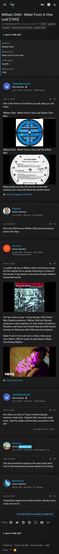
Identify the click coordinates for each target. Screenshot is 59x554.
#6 (54, 496)
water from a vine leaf (22, 27)
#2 (54, 224)
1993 (43, 24)
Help (47, 545)
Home (5, 550)
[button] (5, 4)
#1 (54, 99)
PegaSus (16, 208)
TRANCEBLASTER (12, 24)
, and (19, 194)
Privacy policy (37, 545)
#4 (54, 410)
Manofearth (18, 481)
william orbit (39, 27)
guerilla (51, 24)
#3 (54, 263)
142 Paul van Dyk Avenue (21, 255)
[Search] (54, 4)
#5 (54, 459)
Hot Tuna (16, 246)
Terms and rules (21, 545)
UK (48, 450)
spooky (6, 27)
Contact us (7, 545)
